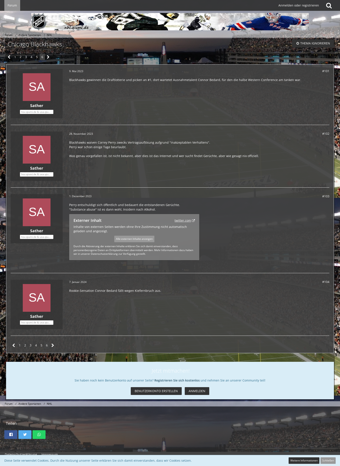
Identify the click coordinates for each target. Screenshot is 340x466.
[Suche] (329, 5)
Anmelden (197, 391)
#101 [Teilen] (325, 71)
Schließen (328, 460)
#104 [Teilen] (325, 282)
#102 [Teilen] (325, 134)
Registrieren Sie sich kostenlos (177, 380)
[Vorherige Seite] (9, 57)
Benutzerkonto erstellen (156, 391)
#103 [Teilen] (325, 196)
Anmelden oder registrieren (298, 5)
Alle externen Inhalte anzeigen (134, 239)
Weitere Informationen (304, 460)
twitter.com (183, 220)
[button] (10, 434)
